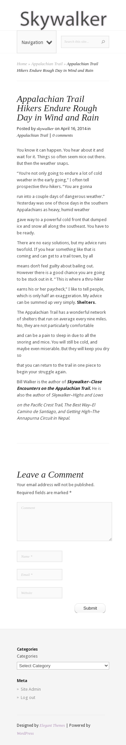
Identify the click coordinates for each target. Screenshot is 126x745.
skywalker (45, 128)
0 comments (62, 135)
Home (22, 63)
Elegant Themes (52, 725)
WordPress (25, 733)
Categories (27, 656)
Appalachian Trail (47, 63)
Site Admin (31, 689)
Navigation (36, 42)
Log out (28, 697)
